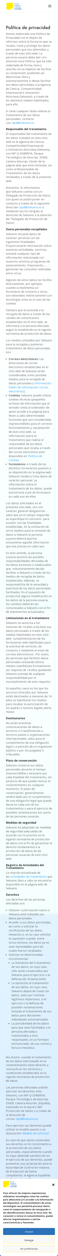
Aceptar (29, 1231)
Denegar (29, 1240)
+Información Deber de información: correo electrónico (30, 387)
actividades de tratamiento (28, 876)
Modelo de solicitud (35, 1133)
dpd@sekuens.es (23, 123)
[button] (53, 1184)
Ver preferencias (29, 1248)
